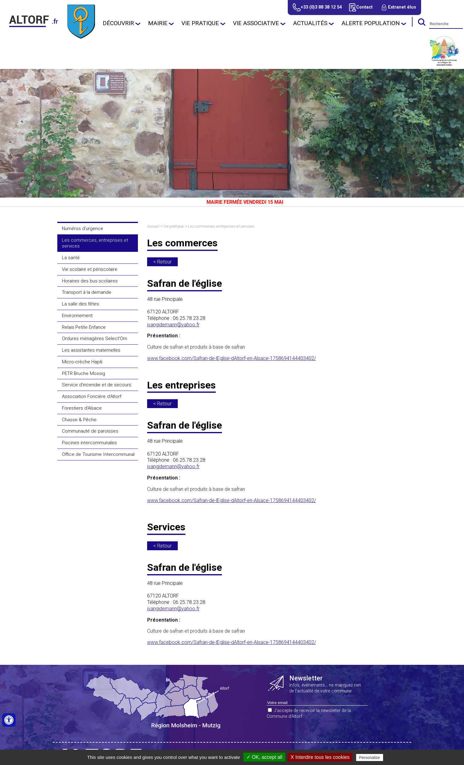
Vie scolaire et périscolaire (89, 269)
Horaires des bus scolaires (90, 281)
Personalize (369, 757)
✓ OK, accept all (264, 757)
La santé (71, 257)
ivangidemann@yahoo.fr (173, 325)
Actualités (310, 23)
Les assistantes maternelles (91, 350)
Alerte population (370, 23)
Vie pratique (200, 23)
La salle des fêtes (80, 304)
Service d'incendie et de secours (96, 385)
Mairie (157, 23)
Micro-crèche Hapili (82, 362)
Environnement (77, 315)
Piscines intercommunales (89, 442)
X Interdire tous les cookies (320, 757)
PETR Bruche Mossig (83, 373)
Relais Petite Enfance (84, 327)
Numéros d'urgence (82, 228)
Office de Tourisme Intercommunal (98, 454)
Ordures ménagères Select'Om (94, 338)
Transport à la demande (86, 292)
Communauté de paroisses (90, 431)
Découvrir (118, 23)
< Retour (162, 262)
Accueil (153, 226)
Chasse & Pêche (79, 419)
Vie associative (256, 23)
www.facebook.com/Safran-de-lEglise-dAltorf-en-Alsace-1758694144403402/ (231, 358)
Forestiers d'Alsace (82, 408)
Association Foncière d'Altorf (91, 396)
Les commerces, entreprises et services (95, 243)
